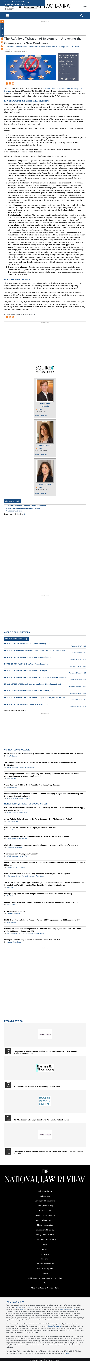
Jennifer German (12, 756)
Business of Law (45, 1210)
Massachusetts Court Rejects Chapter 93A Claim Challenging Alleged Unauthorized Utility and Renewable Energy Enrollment (43, 795)
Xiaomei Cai (10, 867)
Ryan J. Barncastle (13, 767)
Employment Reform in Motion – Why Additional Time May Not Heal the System (37, 874)
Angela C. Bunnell (24, 798)
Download (70, 78)
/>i (74, 78)
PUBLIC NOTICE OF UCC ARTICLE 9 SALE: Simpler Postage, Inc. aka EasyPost (35, 697)
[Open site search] (81, 15)
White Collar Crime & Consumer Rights (45, 1288)
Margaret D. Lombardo (14, 942)
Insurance (45, 1259)
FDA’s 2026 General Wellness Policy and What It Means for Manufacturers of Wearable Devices (43, 754)
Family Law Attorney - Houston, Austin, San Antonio (26, 506)
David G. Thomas (12, 798)
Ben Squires (10, 896)
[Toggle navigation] (7, 15)
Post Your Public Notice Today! (16, 639)
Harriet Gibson (11, 922)
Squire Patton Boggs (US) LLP (61, 47)
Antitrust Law (45, 1196)
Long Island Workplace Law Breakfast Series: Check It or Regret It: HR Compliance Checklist (48, 1152)
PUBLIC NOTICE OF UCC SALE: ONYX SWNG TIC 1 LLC (26, 704)
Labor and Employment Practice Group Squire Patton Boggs (25, 876)
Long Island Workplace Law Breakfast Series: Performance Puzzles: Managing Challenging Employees (46, 1052)
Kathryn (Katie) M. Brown (14, 847)
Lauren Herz (10, 830)
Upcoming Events (13, 1021)
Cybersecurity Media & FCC (45, 1220)
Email (40, 409)
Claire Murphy (44, 47)
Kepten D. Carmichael (27, 767)
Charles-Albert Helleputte (17, 47)
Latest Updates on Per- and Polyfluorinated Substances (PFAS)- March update (36, 836)
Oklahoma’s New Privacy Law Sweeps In (21, 854)
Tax (45, 1283)
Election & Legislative (45, 1225)
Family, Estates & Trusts (45, 1235)
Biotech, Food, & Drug (45, 1206)
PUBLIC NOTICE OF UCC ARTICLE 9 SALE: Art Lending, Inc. (27, 657)
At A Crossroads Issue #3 (14, 911)
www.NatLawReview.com (67, 1309)
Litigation (45, 1273)
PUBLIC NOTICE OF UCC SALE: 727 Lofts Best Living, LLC (27, 644)
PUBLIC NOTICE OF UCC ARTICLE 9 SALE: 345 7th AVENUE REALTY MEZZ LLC (35, 677)
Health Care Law (45, 1249)
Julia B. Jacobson (12, 812)
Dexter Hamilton (12, 787)
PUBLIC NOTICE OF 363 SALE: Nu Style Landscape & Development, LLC (32, 684)
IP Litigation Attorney (14, 511)
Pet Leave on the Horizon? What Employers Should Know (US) (30, 828)
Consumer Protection (66, 64)
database (22, 1309)
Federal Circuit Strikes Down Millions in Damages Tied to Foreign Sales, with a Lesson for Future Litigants (44, 864)
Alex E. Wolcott (20, 867)
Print (63, 78)
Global (61, 70)
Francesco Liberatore (13, 913)
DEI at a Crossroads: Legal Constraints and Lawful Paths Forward (41, 1120)
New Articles (2, 30)
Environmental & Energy (45, 1230)
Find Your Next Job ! (12, 501)
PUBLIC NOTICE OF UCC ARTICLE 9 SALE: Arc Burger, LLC (27, 671)
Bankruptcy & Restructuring (45, 1201)
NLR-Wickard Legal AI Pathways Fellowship (23, 508)
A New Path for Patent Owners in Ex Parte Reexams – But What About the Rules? (38, 819)
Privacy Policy (30, 1307)
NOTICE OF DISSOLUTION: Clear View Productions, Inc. (26, 664)
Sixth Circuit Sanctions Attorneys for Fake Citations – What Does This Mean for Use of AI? (41, 845)
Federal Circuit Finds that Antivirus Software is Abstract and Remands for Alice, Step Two (41, 902)
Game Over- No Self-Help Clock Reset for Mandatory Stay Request (32, 785)
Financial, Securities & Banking (45, 1239)
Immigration (45, 1254)
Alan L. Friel (23, 856)
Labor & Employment (45, 1269)
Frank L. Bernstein (12, 821)
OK (28, 3)
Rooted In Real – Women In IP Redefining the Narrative (37, 1086)
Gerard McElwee (22, 838)
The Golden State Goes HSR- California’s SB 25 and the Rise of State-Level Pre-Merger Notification (40, 763)
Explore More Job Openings (13, 514)
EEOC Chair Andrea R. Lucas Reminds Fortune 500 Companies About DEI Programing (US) (42, 920)
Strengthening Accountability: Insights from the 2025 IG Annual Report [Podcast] (38, 894)
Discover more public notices (14, 710)
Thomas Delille (11, 838)
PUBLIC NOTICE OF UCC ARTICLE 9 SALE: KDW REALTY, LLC (28, 691)
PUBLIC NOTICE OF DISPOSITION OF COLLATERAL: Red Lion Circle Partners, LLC (36, 650)
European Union (64, 73)
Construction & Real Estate (45, 1215)
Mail (67, 78)
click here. (66, 1353)
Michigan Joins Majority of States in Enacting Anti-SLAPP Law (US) (32, 940)
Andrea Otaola (32, 47)
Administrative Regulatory (67, 67)
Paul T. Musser (11, 778)
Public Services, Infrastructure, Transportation (45, 1278)
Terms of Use (18, 1307)
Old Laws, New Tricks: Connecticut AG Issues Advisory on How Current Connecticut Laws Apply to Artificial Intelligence (44, 809)
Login (85, 6)
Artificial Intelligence (65, 61)
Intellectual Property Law (45, 1264)
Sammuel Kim (23, 812)
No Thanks (31, 7)
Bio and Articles (41, 415)
